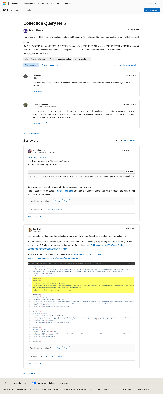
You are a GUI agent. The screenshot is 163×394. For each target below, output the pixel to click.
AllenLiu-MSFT (39, 150)
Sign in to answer (30, 373)
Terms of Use (95, 389)
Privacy (57, 389)
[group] (81, 176)
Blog (36, 389)
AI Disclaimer (8, 389)
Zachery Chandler (36, 30)
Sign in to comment (31, 133)
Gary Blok (37, 229)
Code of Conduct (110, 389)
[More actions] (137, 17)
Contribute (46, 389)
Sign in (157, 3)
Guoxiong (37, 76)
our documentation (65, 191)
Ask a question (152, 10)
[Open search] (150, 3)
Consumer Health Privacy (74, 389)
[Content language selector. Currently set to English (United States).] (15, 383)
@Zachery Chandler (37, 157)
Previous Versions (24, 389)
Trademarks (126, 389)
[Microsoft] (4, 3)
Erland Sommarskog (41, 104)
